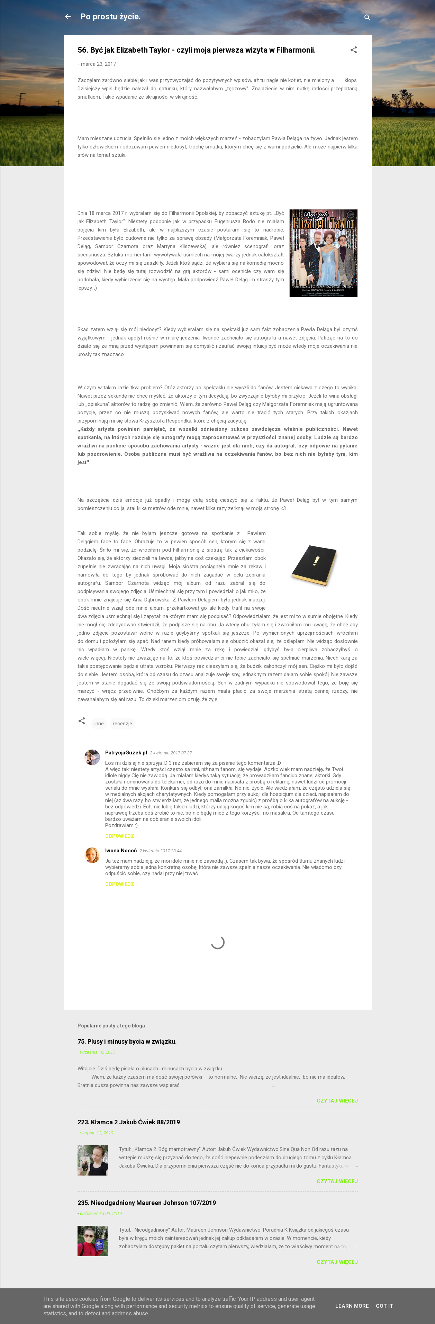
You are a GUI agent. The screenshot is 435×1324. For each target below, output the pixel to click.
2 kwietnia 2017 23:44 (160, 850)
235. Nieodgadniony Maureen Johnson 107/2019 (147, 1202)
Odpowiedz (119, 836)
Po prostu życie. (110, 16)
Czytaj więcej (337, 1101)
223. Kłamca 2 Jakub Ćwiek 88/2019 (129, 1122)
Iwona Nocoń (121, 850)
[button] (354, 51)
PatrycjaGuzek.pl (126, 753)
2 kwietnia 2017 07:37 (171, 752)
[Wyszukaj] (367, 18)
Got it (384, 1306)
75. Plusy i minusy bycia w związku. (127, 1041)
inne (99, 723)
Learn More (352, 1306)
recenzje (122, 723)
